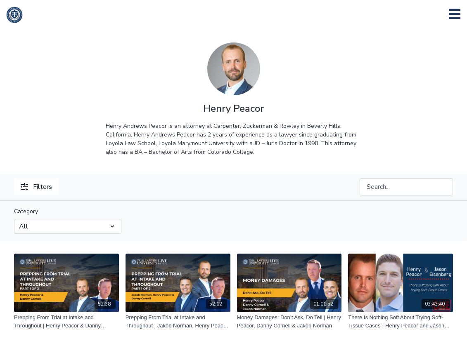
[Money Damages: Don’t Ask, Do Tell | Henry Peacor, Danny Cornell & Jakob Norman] (289, 321)
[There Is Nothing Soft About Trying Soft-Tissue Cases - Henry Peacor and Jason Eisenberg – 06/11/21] (400, 321)
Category (26, 211)
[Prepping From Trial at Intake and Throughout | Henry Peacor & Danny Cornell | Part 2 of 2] (66, 321)
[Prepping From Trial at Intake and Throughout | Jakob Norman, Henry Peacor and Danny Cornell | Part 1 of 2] (178, 321)
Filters (36, 186)
